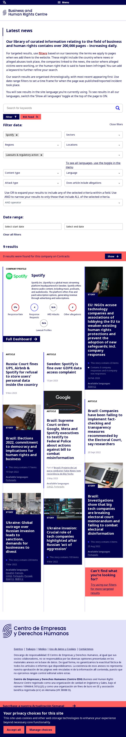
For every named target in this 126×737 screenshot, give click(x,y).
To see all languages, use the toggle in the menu (93, 165)
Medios (42, 649)
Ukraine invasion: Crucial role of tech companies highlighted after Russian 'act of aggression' (62, 538)
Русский (28, 576)
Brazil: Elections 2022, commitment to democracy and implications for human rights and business (22, 448)
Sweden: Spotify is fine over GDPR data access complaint (64, 368)
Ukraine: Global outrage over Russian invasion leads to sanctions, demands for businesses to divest (20, 537)
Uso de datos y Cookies (62, 649)
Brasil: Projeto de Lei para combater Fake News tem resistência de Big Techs (64, 470)
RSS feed (30, 116)
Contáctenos (86, 649)
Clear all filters (12, 234)
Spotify (38, 275)
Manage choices (41, 730)
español (10, 572)
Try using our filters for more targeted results (104, 589)
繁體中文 (19, 579)
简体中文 (92, 386)
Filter (11, 116)
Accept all (14, 730)
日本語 (50, 486)
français (19, 572)
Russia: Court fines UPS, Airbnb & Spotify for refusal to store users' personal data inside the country (22, 374)
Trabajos (31, 649)
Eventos (18, 649)
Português (59, 486)
